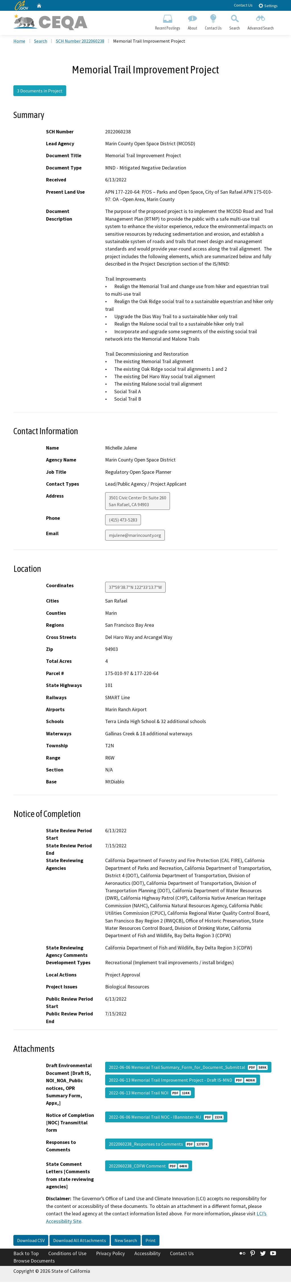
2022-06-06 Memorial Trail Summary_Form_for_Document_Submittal (188, 1068)
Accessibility (147, 1254)
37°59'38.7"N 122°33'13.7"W (135, 588)
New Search (126, 1241)
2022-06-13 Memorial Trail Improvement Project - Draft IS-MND (182, 1081)
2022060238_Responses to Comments (159, 1145)
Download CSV (31, 1241)
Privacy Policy (110, 1254)
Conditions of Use (67, 1254)
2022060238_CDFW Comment (148, 1167)
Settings (267, 5)
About (192, 21)
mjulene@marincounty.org (135, 536)
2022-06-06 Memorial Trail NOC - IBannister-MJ (166, 1118)
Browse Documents (34, 1262)
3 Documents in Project (40, 92)
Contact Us (243, 5)
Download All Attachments (79, 1241)
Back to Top (26, 1254)
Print (151, 1241)
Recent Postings (167, 21)
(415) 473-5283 (123, 521)
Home (19, 42)
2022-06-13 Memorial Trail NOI (150, 1094)
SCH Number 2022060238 (80, 42)
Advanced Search (260, 21)
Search (234, 21)
